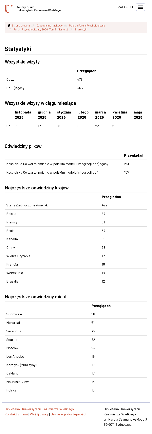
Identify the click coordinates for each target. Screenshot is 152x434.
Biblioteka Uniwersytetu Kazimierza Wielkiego (39, 409)
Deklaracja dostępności (68, 414)
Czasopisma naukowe (49, 25)
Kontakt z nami (16, 414)
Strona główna (21, 25)
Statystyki (80, 29)
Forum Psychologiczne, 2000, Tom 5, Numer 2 (41, 29)
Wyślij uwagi (39, 414)
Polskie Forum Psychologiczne (87, 25)
